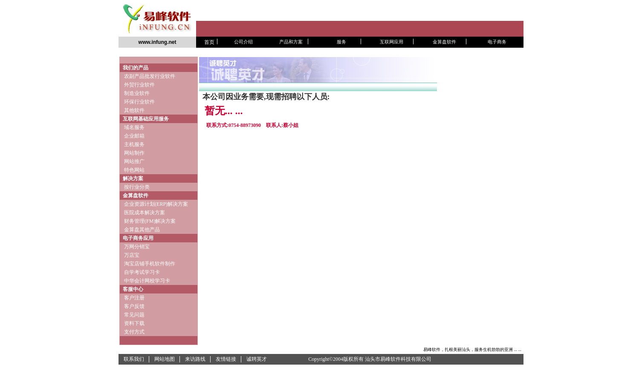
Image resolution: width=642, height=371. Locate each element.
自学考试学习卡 (142, 272)
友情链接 (226, 359)
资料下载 (134, 323)
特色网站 (134, 170)
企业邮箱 (134, 136)
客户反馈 (134, 306)
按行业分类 (137, 187)
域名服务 (134, 127)
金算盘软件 (135, 195)
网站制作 (134, 153)
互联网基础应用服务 (146, 119)
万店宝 (131, 255)
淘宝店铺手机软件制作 (149, 264)
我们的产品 (135, 68)
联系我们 (134, 359)
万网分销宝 (137, 247)
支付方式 (134, 332)
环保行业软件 (139, 102)
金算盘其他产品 (142, 230)
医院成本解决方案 (144, 213)
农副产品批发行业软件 (149, 76)
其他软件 (135, 110)
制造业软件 (136, 93)
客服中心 (133, 289)
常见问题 (134, 315)
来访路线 (195, 359)
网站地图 (164, 359)
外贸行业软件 (139, 85)
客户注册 (134, 298)
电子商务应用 (138, 238)
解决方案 (133, 178)
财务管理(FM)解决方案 (150, 221)
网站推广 (134, 161)
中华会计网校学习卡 (147, 281)
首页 (209, 42)
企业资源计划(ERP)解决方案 (156, 204)
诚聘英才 (256, 359)
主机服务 (134, 144)
